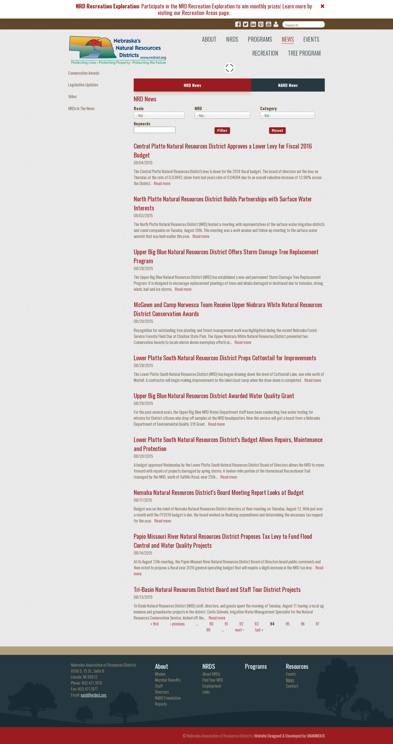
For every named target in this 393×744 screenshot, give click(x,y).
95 (288, 624)
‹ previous (177, 624)
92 (241, 624)
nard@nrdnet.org (93, 695)
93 (257, 624)
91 (226, 624)
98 (208, 630)
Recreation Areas (200, 12)
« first (154, 624)
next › (239, 630)
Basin (139, 108)
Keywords (142, 123)
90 (211, 624)
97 (317, 624)
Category (268, 108)
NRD (198, 108)
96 (303, 624)
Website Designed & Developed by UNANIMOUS (289, 736)
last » (259, 630)
